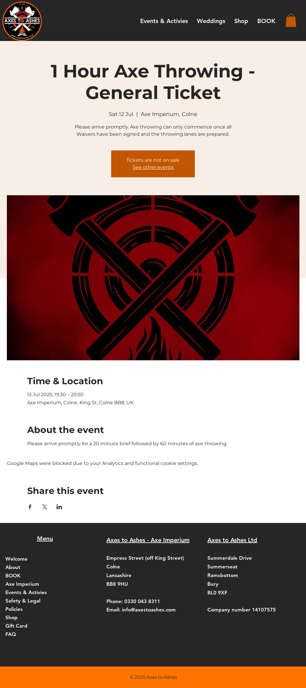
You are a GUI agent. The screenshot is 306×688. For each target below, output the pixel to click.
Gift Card (16, 626)
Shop (11, 617)
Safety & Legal (22, 601)
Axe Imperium (22, 584)
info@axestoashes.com (149, 610)
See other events (153, 167)
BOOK (13, 576)
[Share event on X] (45, 506)
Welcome (16, 559)
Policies (14, 609)
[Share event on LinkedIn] (59, 506)
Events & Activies (26, 592)
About (12, 567)
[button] (290, 20)
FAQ (10, 634)
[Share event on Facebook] (30, 506)
